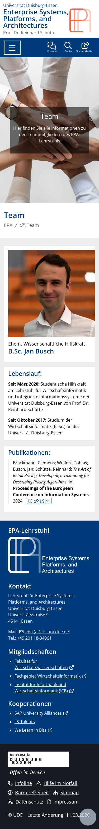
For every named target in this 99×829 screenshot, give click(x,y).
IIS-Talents (25, 722)
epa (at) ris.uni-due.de (47, 632)
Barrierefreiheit (28, 792)
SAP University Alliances (38, 713)
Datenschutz (25, 802)
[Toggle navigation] (12, 48)
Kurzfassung (30, 501)
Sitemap (66, 792)
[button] (84, 48)
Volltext (42, 501)
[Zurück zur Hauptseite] (82, 21)
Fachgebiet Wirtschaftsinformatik (48, 676)
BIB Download (48, 501)
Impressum (63, 802)
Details (36, 501)
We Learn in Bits (30, 730)
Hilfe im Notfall (56, 783)
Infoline (20, 783)
